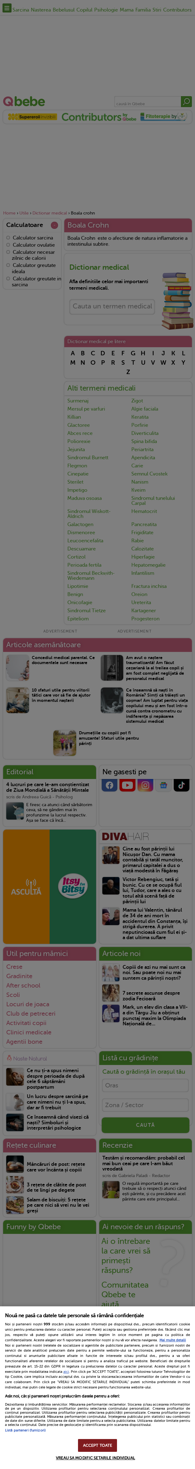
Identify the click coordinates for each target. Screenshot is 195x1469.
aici (66, 1371)
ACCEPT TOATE (97, 1445)
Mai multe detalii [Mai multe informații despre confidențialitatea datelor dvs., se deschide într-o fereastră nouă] (172, 1340)
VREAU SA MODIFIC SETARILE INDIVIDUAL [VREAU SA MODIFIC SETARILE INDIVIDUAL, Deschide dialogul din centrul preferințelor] (95, 1458)
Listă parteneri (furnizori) (25, 1430)
